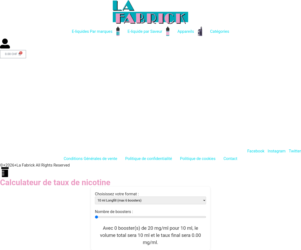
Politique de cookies (197, 158)
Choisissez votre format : (117, 194)
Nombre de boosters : (114, 212)
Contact (230, 158)
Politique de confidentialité (148, 158)
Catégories (219, 31)
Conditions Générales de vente (90, 158)
